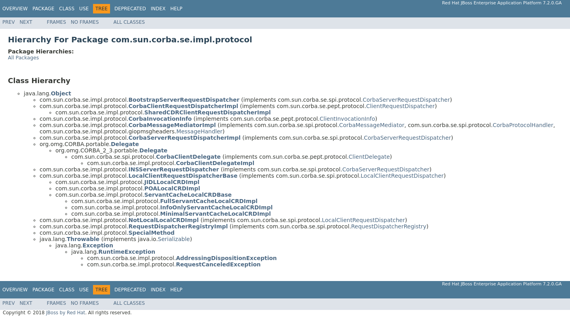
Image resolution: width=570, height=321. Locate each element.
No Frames (85, 22)
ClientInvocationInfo (347, 119)
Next (25, 22)
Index (158, 8)
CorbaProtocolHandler (523, 125)
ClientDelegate (369, 157)
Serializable (174, 239)
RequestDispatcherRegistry (388, 226)
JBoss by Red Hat (65, 312)
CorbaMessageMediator (372, 125)
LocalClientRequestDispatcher (402, 176)
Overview (15, 8)
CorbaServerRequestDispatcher (406, 100)
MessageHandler (199, 131)
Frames (56, 22)
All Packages (23, 58)
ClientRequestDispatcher (400, 106)
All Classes (129, 22)
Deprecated (130, 8)
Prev (8, 22)
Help (176, 8)
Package (43, 8)
